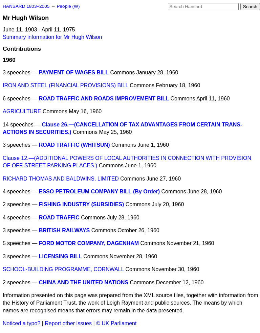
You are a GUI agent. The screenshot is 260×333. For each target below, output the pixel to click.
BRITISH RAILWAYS (64, 230)
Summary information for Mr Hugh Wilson (52, 37)
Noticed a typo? (21, 323)
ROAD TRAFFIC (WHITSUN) (74, 145)
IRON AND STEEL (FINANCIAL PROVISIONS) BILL (65, 85)
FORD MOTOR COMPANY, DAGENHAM (89, 243)
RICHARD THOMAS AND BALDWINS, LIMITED (61, 179)
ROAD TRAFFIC (59, 217)
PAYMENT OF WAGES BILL (74, 72)
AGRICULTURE (22, 111)
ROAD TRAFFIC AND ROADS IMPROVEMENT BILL (104, 98)
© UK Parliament (116, 323)
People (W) (68, 6)
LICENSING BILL (60, 256)
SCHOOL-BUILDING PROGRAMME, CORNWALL (63, 269)
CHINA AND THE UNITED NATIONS (83, 282)
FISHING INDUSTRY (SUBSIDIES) (81, 204)
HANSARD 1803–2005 (26, 6)
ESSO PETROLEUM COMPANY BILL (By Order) (99, 191)
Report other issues (68, 323)
